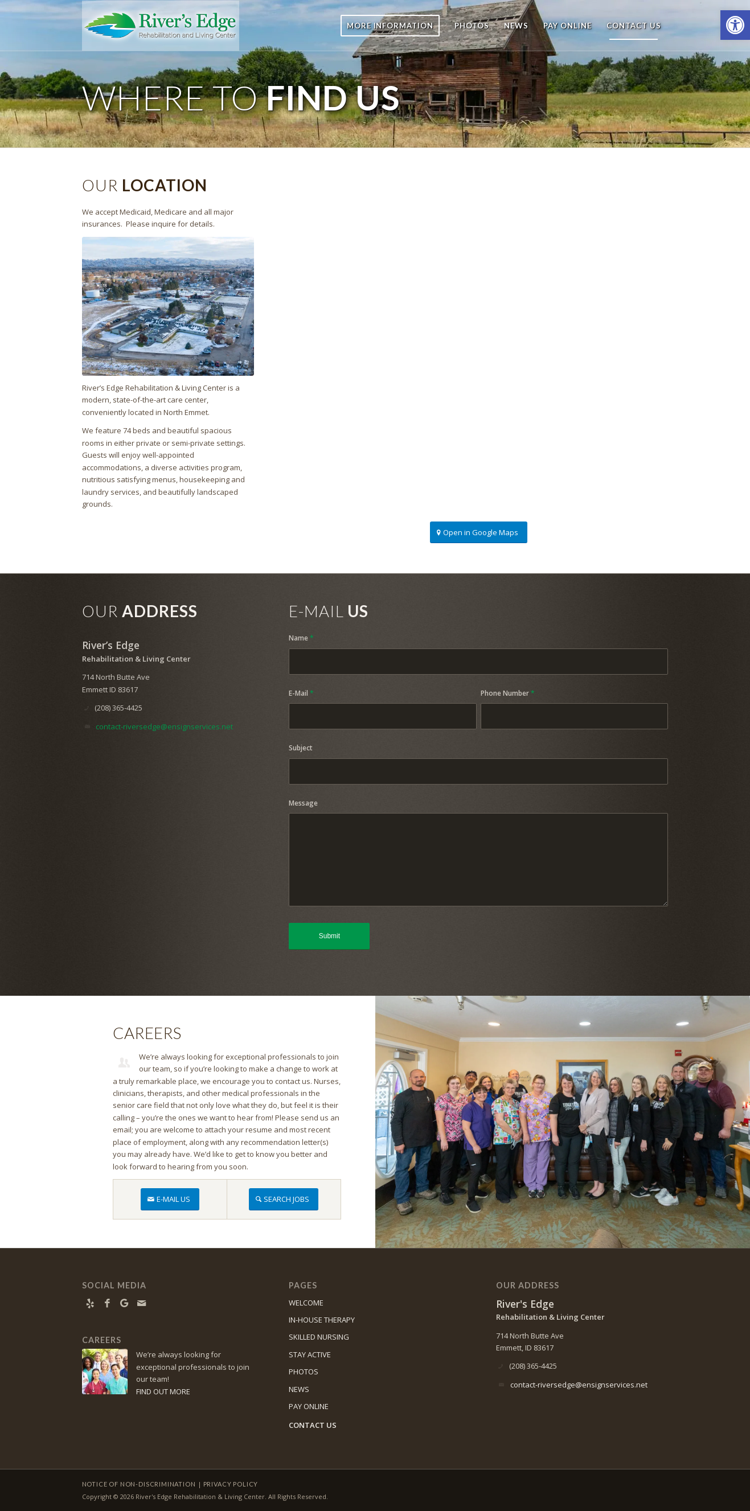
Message (303, 803)
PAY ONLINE (309, 1406)
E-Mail (301, 693)
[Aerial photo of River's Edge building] (168, 306)
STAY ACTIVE (310, 1354)
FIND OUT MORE (163, 1391)
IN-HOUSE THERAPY (322, 1320)
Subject (301, 748)
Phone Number (508, 693)
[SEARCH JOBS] (283, 1199)
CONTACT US (313, 1425)
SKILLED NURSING (319, 1337)
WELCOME (306, 1303)
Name (301, 638)
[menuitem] (390, 26)
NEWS (299, 1389)
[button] (735, 25)
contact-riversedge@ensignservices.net (164, 726)
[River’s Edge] (160, 26)
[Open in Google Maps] (478, 533)
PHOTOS (303, 1371)
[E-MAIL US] (170, 1199)
